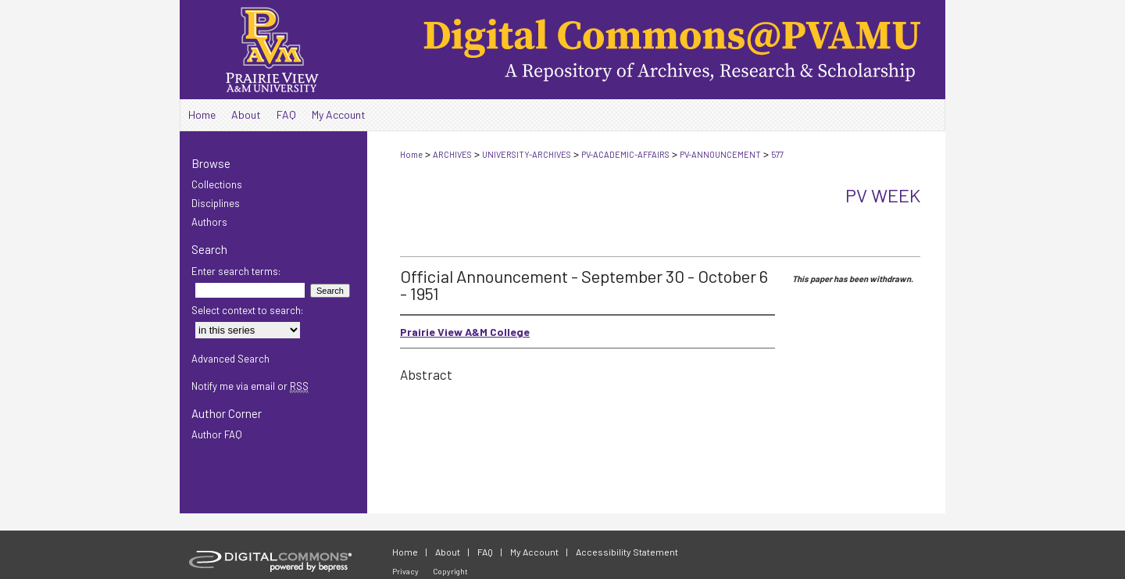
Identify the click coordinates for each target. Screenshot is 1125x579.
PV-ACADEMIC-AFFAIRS (625, 154)
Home (411, 154)
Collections (216, 184)
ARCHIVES (452, 154)
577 (777, 154)
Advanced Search (230, 358)
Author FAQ (216, 434)
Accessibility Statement (627, 551)
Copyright (450, 571)
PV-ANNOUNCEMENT (720, 154)
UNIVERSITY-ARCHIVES (526, 154)
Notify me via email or (250, 386)
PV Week (882, 195)
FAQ (485, 551)
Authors (209, 222)
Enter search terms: (235, 271)
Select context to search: (247, 310)
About (447, 551)
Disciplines (215, 203)
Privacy (405, 571)
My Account (534, 551)
